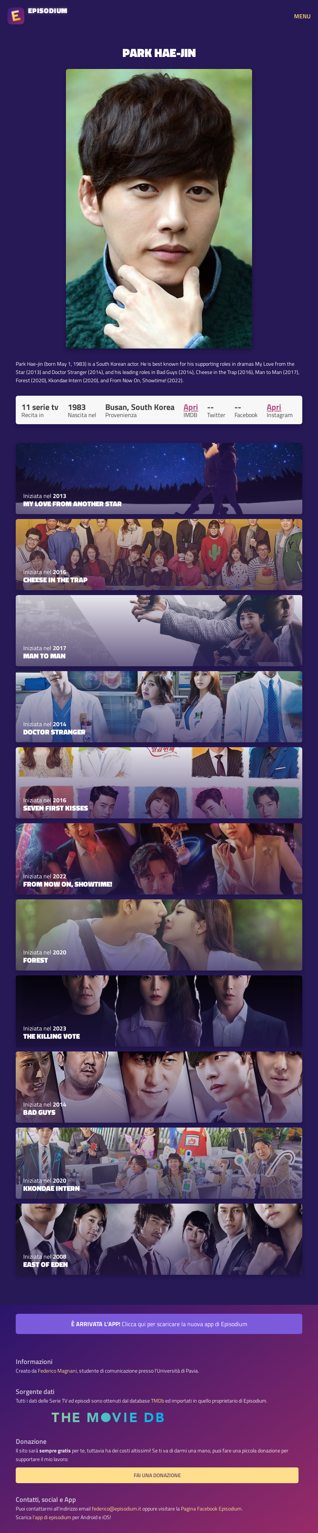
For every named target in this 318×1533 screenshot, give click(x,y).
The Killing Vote (51, 1036)
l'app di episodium (52, 1517)
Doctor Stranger (54, 731)
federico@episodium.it (116, 1509)
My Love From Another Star (72, 503)
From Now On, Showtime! (67, 884)
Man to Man (44, 655)
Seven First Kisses (55, 808)
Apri (191, 407)
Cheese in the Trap (55, 579)
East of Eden (45, 1264)
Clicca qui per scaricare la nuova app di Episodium (159, 1323)
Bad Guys (39, 1112)
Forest (35, 960)
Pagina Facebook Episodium (211, 1509)
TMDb (157, 1401)
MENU (302, 16)
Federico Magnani (57, 1371)
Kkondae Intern (51, 1188)
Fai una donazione (157, 1475)
